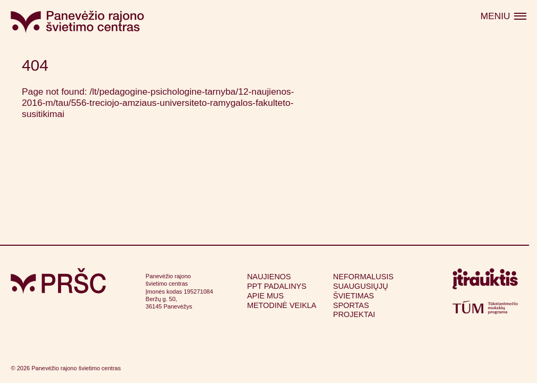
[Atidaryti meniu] (503, 16)
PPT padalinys (277, 286)
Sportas (351, 305)
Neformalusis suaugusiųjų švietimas (363, 285)
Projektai (354, 314)
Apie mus (265, 296)
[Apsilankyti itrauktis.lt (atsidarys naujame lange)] (485, 281)
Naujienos (269, 276)
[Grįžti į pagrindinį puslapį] (58, 281)
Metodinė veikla (281, 305)
